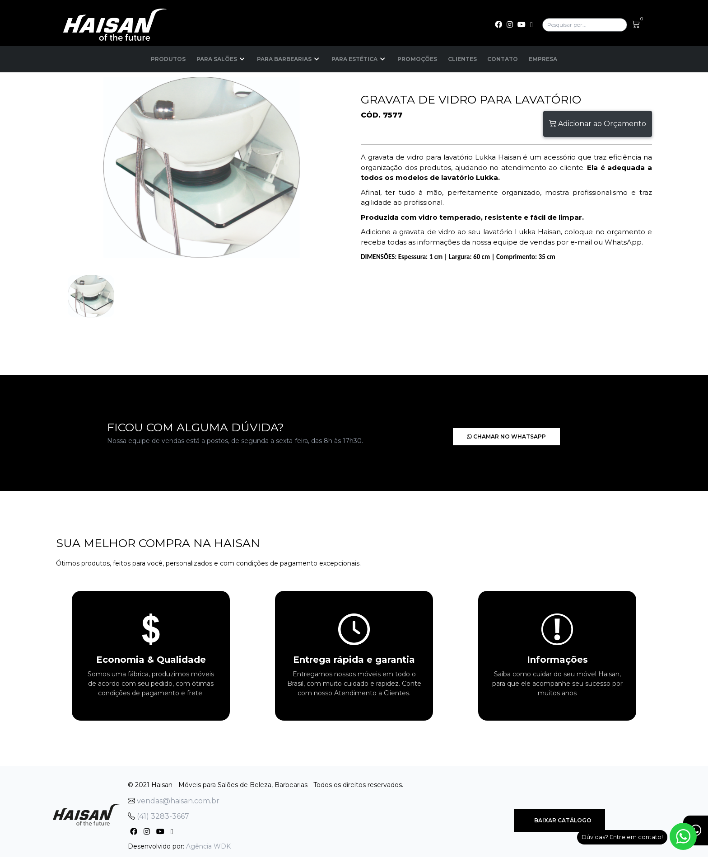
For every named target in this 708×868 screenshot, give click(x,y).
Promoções (417, 59)
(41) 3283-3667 (158, 816)
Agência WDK (208, 846)
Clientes (462, 59)
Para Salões (221, 59)
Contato (503, 59)
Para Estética (359, 59)
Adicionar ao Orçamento (597, 123)
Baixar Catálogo (559, 820)
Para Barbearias (289, 59)
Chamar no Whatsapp (493, 436)
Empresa (543, 59)
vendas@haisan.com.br (173, 801)
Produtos (168, 59)
